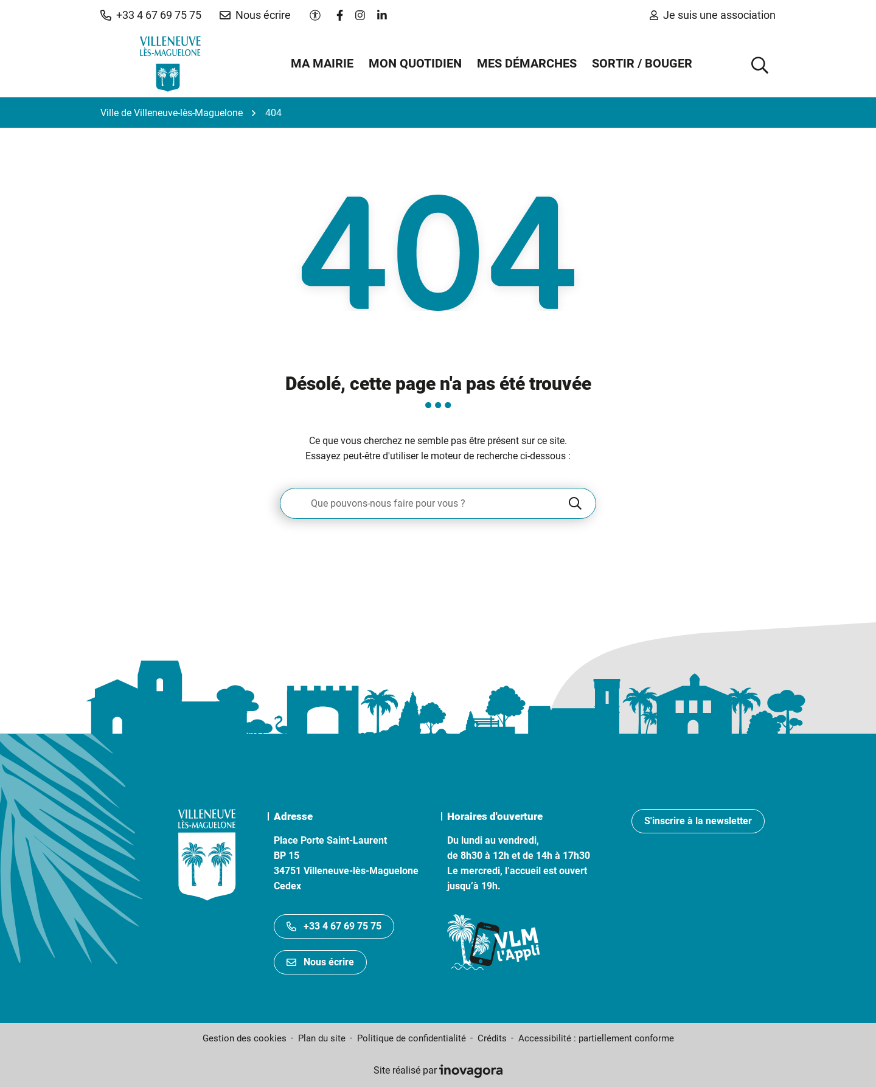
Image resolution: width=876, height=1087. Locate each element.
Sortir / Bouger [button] (642, 63)
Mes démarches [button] (527, 63)
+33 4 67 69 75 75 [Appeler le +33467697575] (334, 926)
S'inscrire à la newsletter (698, 821)
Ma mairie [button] (322, 63)
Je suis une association (713, 15)
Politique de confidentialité (411, 1038)
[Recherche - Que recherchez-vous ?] (423, 503)
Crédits (492, 1038)
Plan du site (322, 1038)
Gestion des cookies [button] (245, 1038)
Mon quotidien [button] (415, 63)
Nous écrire (320, 962)
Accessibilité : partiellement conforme (596, 1038)
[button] (150, 15)
